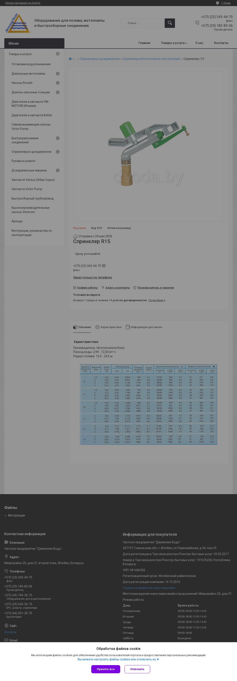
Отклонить (137, 669)
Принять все (106, 669)
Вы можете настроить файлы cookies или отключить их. (117, 659)
